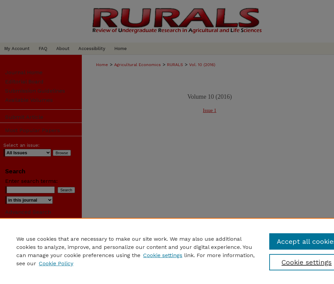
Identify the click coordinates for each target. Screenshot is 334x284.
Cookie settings (162, 255)
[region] (167, 251)
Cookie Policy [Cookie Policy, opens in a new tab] (56, 263)
